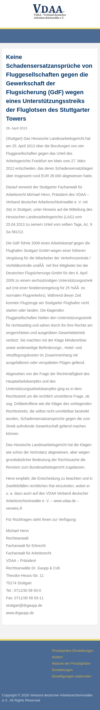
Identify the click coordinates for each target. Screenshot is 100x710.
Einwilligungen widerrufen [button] (71, 676)
